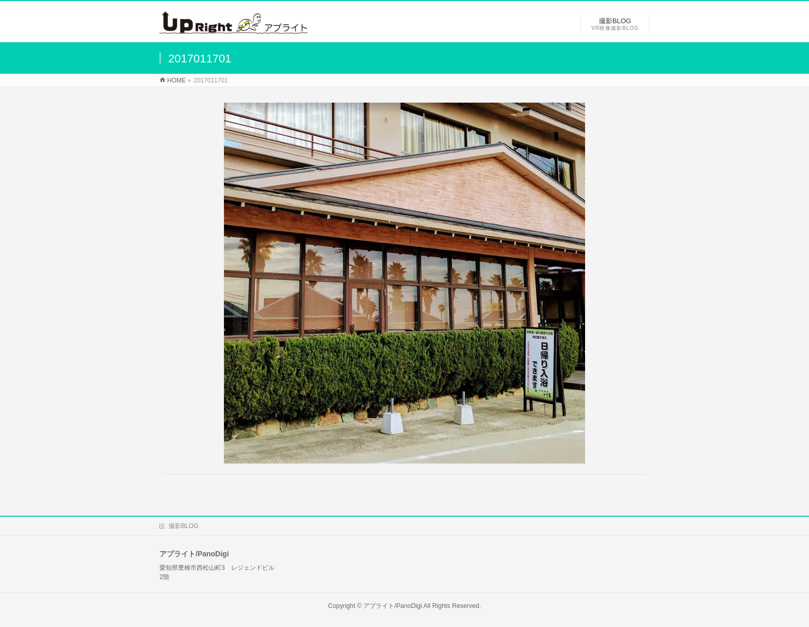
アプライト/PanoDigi (392, 605)
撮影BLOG (183, 526)
